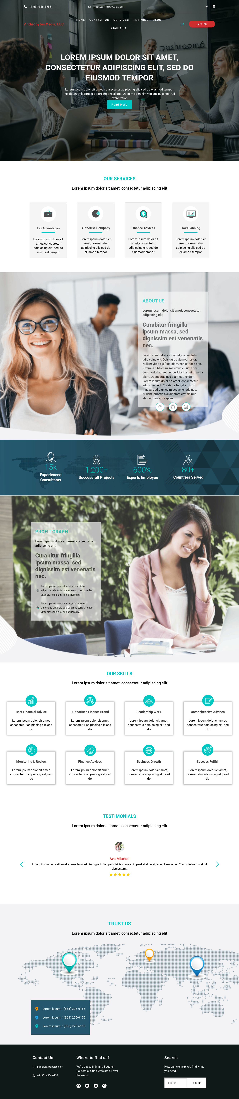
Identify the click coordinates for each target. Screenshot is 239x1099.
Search (197, 1082)
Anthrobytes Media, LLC (44, 24)
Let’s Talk (202, 23)
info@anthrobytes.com (109, 6)
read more (119, 104)
